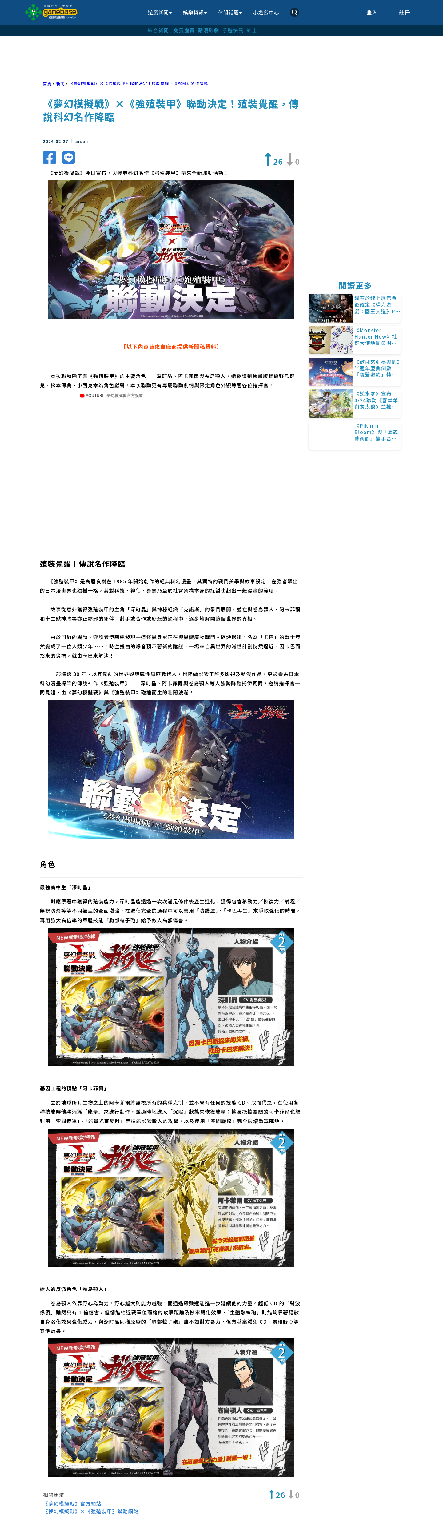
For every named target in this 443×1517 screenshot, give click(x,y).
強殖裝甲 (136, 1500)
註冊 (405, 12)
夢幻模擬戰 (212, 1500)
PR (52, 1500)
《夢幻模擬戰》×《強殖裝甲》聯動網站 (91, 1488)
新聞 (60, 84)
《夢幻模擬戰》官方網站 (72, 1480)
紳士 (252, 30)
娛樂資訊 (195, 12)
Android (79, 1500)
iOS (108, 1500)
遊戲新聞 (160, 12)
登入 (372, 12)
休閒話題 (230, 12)
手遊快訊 (233, 30)
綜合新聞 (158, 30)
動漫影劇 (208, 30)
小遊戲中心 (266, 12)
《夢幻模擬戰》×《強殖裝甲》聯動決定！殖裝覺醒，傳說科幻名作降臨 (138, 83)
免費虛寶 (184, 30)
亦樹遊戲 (173, 1500)
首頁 (47, 84)
